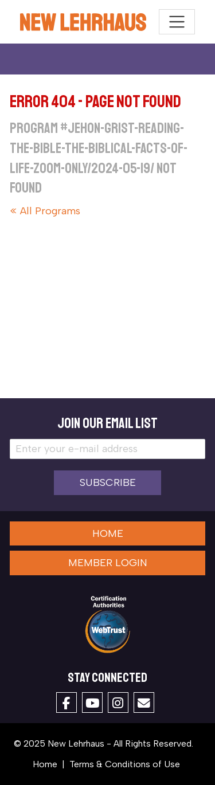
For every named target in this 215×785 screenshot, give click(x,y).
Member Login (107, 562)
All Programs (50, 211)
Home (107, 533)
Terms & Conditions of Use (124, 764)
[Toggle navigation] (177, 22)
